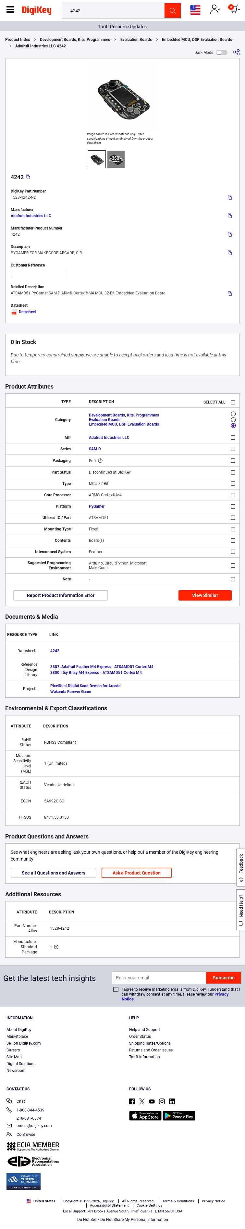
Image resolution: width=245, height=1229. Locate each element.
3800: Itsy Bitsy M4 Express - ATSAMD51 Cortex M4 (96, 672)
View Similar (205, 595)
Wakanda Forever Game (70, 691)
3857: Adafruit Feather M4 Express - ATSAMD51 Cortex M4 (101, 666)
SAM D (95, 449)
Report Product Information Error (60, 595)
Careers (13, 1050)
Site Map (14, 1057)
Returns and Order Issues (151, 1050)
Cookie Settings (149, 1205)
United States (41, 1201)
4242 (54, 651)
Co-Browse (20, 1135)
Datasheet (23, 312)
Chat (15, 1102)
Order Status (140, 1036)
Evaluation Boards (136, 39)
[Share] (236, 52)
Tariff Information (144, 1057)
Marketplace (17, 1036)
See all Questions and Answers (53, 872)
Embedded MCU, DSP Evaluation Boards (197, 39)
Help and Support (144, 1029)
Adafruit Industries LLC (31, 216)
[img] (36, 11)
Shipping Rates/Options (150, 1043)
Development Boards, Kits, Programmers (75, 39)
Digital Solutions (20, 1063)
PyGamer (96, 506)
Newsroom (16, 1070)
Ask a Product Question (137, 872)
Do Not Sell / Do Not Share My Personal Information (122, 1219)
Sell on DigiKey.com (23, 1043)
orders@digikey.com (29, 1126)
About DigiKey (18, 1029)
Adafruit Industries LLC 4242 (40, 46)
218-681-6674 (23, 1118)
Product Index (17, 39)
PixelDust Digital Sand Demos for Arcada (85, 686)
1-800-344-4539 (25, 1111)
